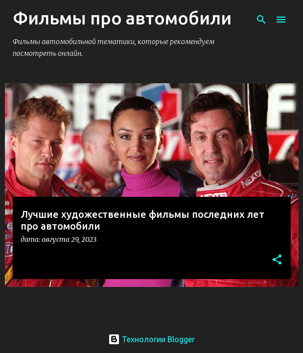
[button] (277, 260)
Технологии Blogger (151, 339)
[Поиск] (261, 19)
